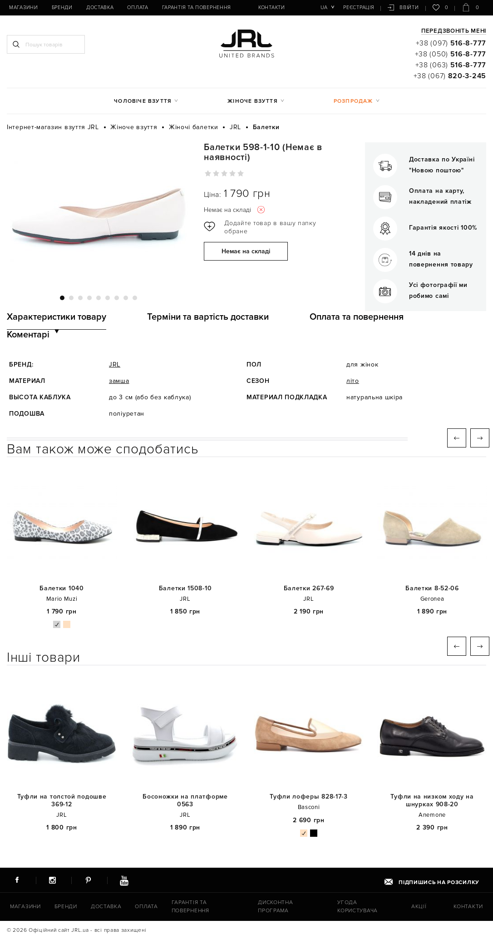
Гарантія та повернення (196, 7)
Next (479, 437)
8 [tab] (125, 298)
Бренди (62, 7)
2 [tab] (71, 298)
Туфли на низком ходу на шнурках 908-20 (431, 800)
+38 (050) (450, 54)
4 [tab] (89, 298)
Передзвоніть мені (453, 31)
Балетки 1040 (61, 588)
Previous (456, 437)
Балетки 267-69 (309, 588)
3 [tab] (80, 298)
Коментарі (28, 334)
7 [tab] (116, 298)
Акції (419, 906)
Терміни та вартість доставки (208, 317)
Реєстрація (358, 7)
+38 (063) (450, 65)
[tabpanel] (99, 213)
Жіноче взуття (252, 101)
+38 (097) (451, 43)
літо (352, 381)
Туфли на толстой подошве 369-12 (62, 800)
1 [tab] (62, 298)
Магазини (23, 7)
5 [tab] (98, 298)
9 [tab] (135, 298)
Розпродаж (353, 101)
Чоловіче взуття (143, 101)
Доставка (100, 7)
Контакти (271, 7)
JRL (114, 364)
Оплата (137, 7)
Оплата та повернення (357, 317)
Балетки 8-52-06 (432, 588)
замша (119, 381)
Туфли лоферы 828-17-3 (309, 796)
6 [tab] (107, 298)
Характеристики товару (56, 317)
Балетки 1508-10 (185, 588)
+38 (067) (450, 76)
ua (323, 7)
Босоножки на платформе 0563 (185, 800)
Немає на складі (246, 251)
